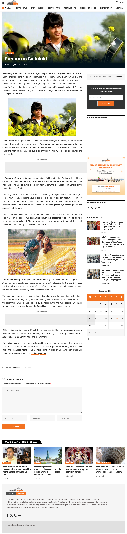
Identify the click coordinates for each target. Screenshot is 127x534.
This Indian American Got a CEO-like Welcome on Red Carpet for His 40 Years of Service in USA (112, 225)
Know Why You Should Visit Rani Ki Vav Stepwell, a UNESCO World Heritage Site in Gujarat (110, 469)
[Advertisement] (50, 167)
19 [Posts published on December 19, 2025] (111, 318)
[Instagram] (95, 208)
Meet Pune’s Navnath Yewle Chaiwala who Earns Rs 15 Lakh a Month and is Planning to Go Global (16, 470)
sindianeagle (10, 64)
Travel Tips (105, 265)
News (103, 232)
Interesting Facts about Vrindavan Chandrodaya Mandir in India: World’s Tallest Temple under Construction (48, 470)
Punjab (65, 178)
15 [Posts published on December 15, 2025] (90, 318)
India (24, 367)
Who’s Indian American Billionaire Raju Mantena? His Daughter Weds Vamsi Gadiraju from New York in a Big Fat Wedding (112, 242)
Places (37, 463)
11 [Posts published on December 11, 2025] (106, 311)
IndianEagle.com (38, 353)
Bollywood (77, 283)
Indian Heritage (103, 463)
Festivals (69, 463)
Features (9, 53)
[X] (91, 208)
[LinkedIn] (99, 208)
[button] (4, 2)
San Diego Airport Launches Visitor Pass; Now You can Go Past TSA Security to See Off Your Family (113, 258)
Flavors (6, 463)
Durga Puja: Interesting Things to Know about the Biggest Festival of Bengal (78, 469)
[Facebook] (88, 208)
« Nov (89, 339)
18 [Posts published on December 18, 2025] (106, 318)
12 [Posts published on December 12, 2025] (111, 311)
